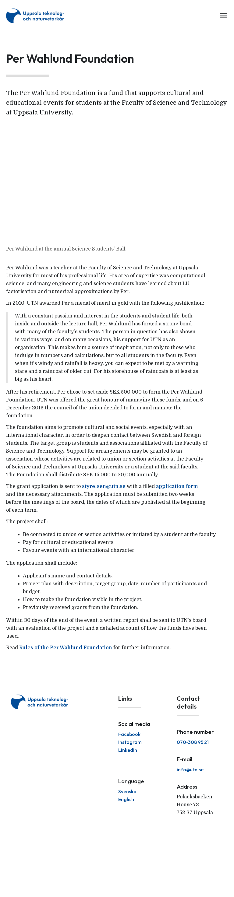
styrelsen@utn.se (104, 486)
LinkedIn (127, 750)
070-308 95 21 (193, 742)
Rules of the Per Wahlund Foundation (65, 647)
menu (224, 16)
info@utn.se (190, 769)
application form (177, 486)
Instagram (130, 742)
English (126, 799)
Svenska (127, 791)
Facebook (129, 734)
